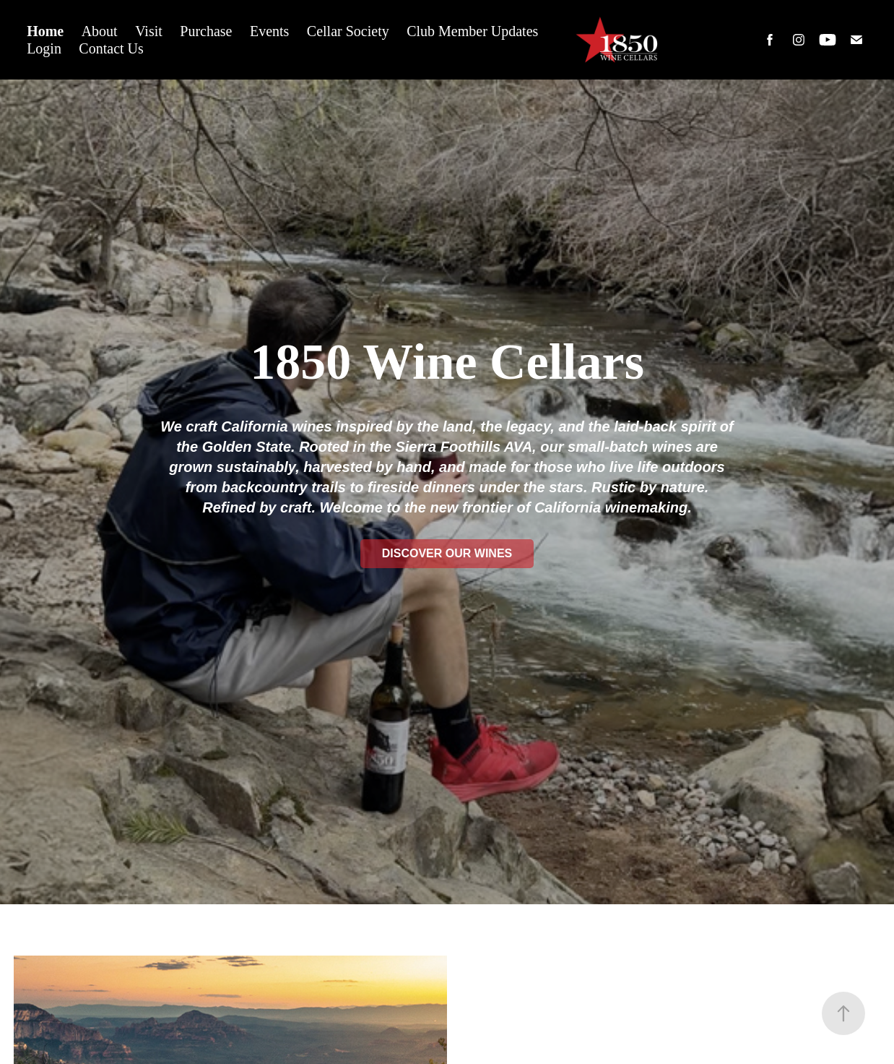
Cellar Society (348, 31)
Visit (148, 31)
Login (44, 48)
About (100, 31)
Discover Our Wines (447, 553)
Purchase (206, 31)
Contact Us (111, 48)
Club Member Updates (472, 31)
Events (269, 31)
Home (45, 31)
